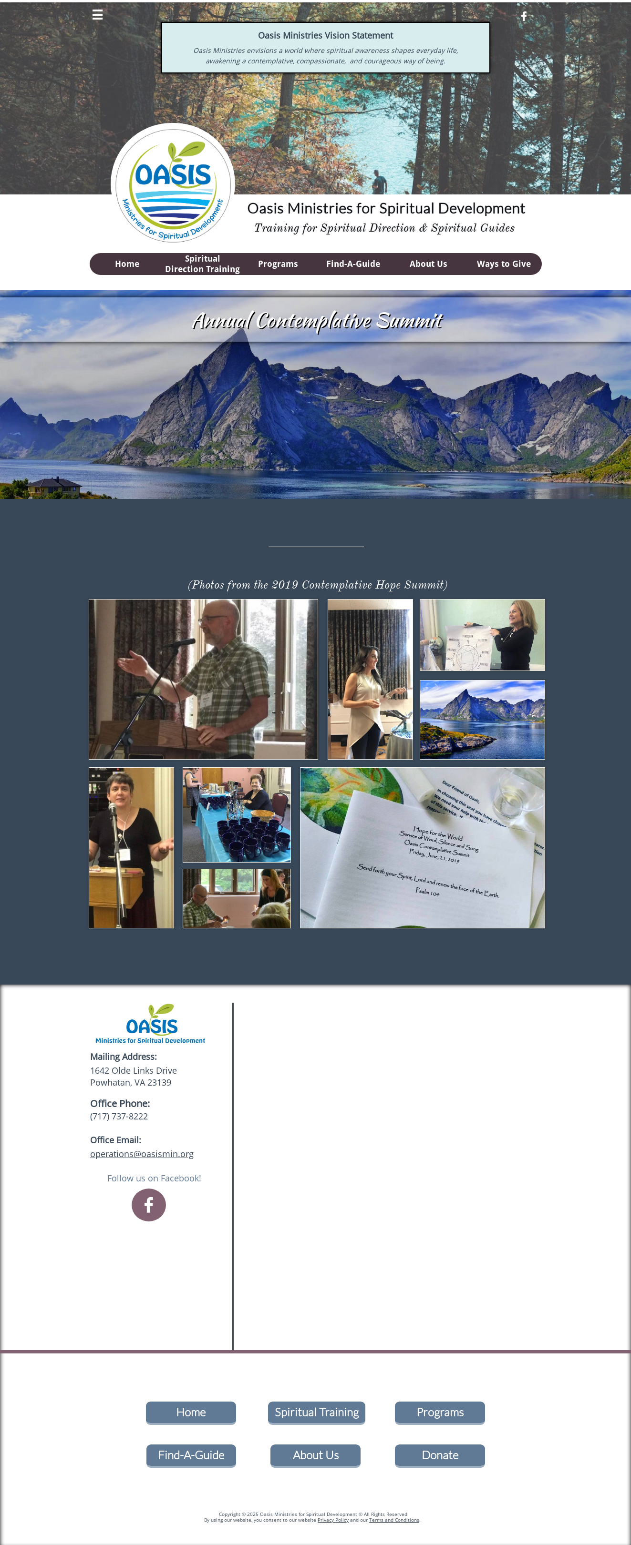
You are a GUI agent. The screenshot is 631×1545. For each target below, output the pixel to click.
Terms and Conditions (394, 1519)
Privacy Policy (333, 1519)
